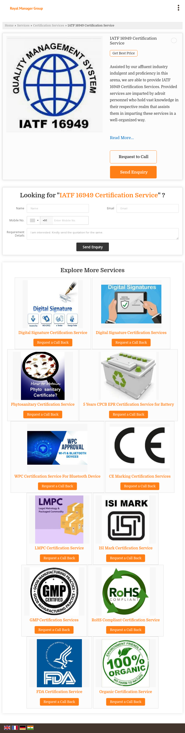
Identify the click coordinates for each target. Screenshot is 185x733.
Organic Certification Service (125, 692)
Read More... (122, 137)
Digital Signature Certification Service (53, 333)
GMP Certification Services (54, 620)
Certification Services (48, 25)
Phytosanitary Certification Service (43, 404)
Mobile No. (16, 220)
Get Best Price (123, 53)
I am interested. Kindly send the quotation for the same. (103, 234)
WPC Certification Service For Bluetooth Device (57, 476)
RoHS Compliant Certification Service (126, 620)
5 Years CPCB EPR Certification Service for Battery (128, 404)
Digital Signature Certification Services (131, 333)
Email (110, 208)
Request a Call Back (53, 342)
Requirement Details (15, 234)
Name (20, 208)
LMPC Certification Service (59, 548)
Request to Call (134, 156)
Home (9, 25)
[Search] (114, 6)
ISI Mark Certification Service (125, 548)
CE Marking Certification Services (140, 476)
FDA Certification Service (59, 692)
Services (23, 25)
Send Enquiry (134, 172)
